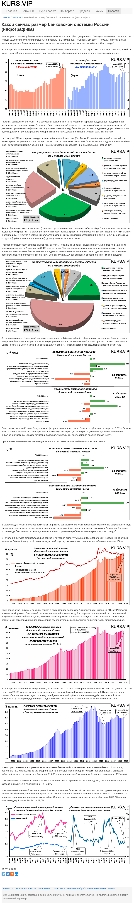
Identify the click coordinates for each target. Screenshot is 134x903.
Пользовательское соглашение (33, 888)
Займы (99, 11)
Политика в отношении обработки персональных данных (84, 888)
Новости (113, 11)
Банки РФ (28, 11)
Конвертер (67, 11)
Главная (11, 11)
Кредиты (84, 11)
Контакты (8, 888)
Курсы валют (47, 11)
